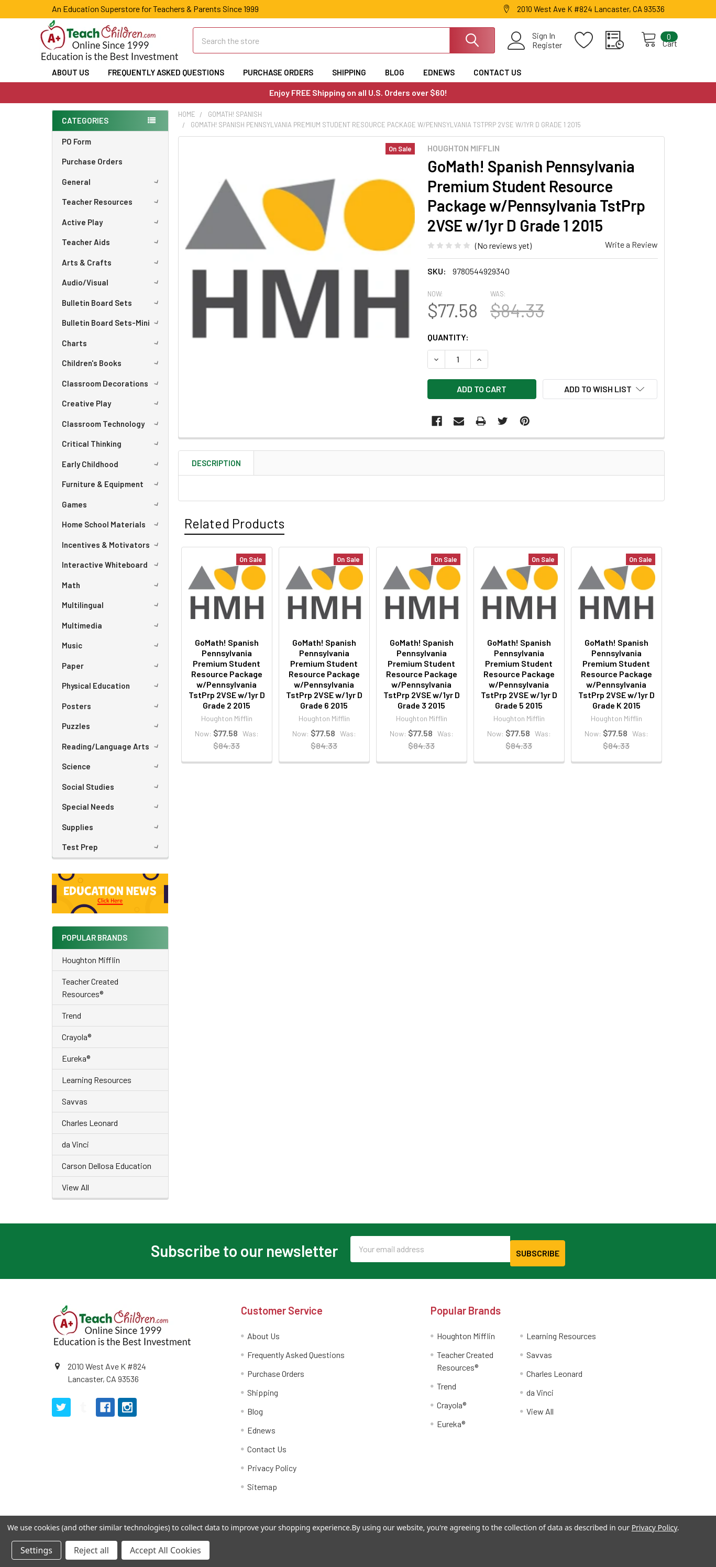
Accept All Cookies (165, 1550)
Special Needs (112, 816)
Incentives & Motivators (112, 554)
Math (112, 594)
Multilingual (112, 614)
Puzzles (112, 735)
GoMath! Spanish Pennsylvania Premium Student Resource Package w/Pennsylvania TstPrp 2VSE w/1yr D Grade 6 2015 (324, 677)
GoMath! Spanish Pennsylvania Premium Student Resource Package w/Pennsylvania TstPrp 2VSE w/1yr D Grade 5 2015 (519, 677)
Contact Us (497, 81)
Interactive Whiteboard (112, 574)
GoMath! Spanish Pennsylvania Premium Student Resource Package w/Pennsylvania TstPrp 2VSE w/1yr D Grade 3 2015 (421, 677)
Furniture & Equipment (112, 493)
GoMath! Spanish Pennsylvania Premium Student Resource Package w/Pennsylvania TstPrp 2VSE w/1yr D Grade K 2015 (616, 677)
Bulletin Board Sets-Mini (112, 332)
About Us (70, 81)
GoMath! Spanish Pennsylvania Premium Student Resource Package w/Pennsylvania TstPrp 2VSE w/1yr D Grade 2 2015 (227, 677)
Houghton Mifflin (91, 969)
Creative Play (112, 412)
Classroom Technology (112, 433)
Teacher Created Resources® (90, 997)
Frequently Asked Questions (166, 81)
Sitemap (262, 1492)
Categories (85, 130)
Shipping (349, 81)
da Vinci (75, 1153)
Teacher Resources (112, 211)
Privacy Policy (271, 1473)
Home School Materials (112, 533)
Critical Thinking (112, 453)
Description (216, 466)
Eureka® (76, 1068)
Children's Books (112, 372)
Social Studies (112, 796)
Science (112, 775)
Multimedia (112, 634)
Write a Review (631, 254)
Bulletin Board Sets (112, 312)
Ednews (439, 81)
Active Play (112, 231)
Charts (112, 352)
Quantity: (448, 346)
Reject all (91, 1550)
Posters (112, 715)
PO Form (76, 151)
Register (536, 51)
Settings (36, 1550)
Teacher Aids (112, 251)
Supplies (112, 836)
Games (112, 513)
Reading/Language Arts (112, 755)
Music (112, 654)
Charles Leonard (90, 1132)
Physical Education (112, 695)
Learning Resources (96, 1089)
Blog (394, 81)
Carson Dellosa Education (106, 1175)
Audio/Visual (112, 291)
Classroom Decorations (112, 393)
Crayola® (76, 1046)
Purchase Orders (278, 81)
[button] (110, 903)
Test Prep (112, 856)
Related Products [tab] (234, 526)
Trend (71, 1025)
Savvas (74, 1111)
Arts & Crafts (112, 272)
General (112, 191)
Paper (112, 675)
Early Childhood (112, 473)
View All (75, 1196)
